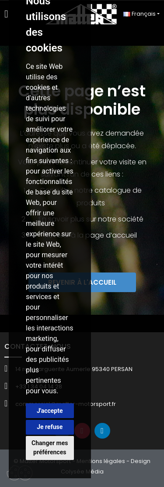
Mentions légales (101, 461)
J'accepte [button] (50, 410)
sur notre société (114, 219)
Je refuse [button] (50, 426)
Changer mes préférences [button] (49, 447)
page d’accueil (111, 235)
